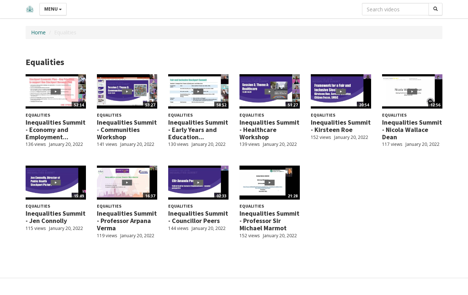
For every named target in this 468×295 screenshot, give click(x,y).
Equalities (38, 115)
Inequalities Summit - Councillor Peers (198, 217)
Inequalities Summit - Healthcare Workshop (269, 129)
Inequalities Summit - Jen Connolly (56, 217)
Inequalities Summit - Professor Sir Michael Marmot (269, 220)
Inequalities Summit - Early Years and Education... (198, 129)
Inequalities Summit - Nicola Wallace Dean (412, 129)
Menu (53, 9)
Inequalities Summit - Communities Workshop (127, 129)
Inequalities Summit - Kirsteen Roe (341, 126)
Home (38, 32)
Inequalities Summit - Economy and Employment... (56, 129)
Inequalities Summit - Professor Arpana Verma (127, 220)
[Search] (435, 9)
